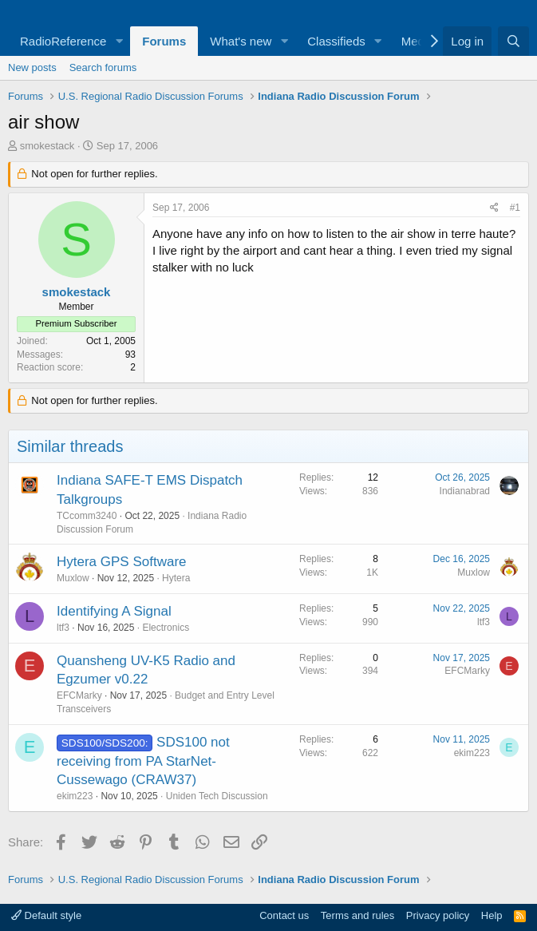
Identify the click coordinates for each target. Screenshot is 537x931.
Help (492, 915)
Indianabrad (465, 491)
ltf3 (63, 627)
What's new (240, 41)
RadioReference (63, 41)
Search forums (103, 67)
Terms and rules (357, 915)
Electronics (165, 627)
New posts (32, 67)
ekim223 (75, 796)
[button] (119, 41)
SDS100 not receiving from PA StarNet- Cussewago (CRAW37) (143, 761)
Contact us (284, 915)
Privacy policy (437, 915)
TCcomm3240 (86, 515)
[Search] (513, 41)
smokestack (47, 146)
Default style (46, 915)
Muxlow (73, 578)
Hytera (176, 578)
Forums (164, 41)
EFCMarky (79, 695)
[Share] (494, 208)
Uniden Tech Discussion (217, 796)
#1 (515, 207)
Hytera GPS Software (122, 561)
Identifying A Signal (114, 611)
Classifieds (336, 41)
